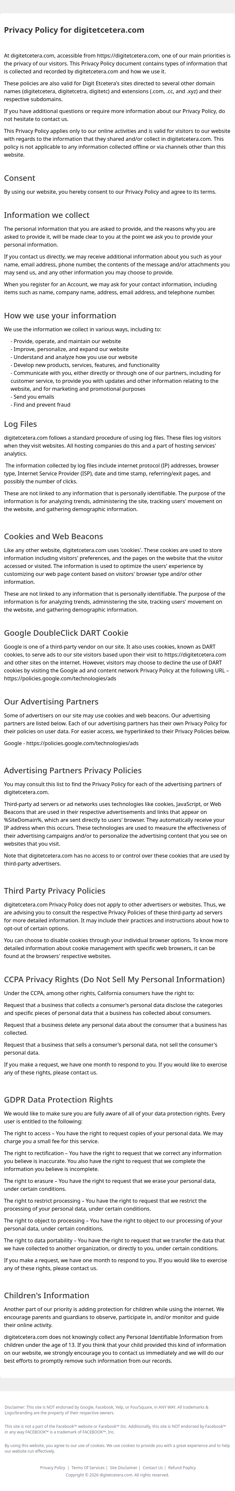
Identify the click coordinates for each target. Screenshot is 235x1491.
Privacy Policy (52, 1468)
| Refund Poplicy (180, 1468)
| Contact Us (151, 1468)
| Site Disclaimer (122, 1468)
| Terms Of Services (86, 1468)
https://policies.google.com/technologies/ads (60, 678)
